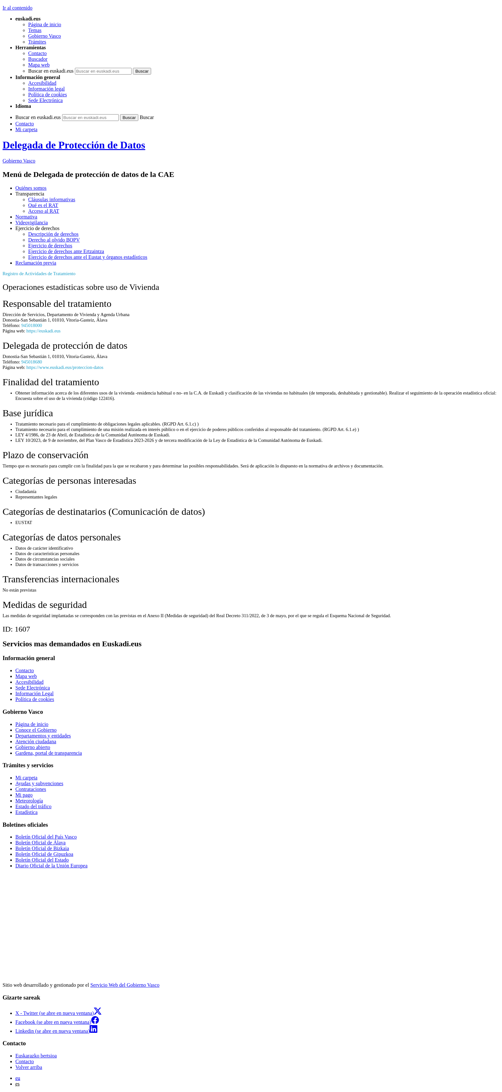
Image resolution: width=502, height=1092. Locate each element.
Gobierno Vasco (44, 36)
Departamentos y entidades (43, 735)
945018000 (31, 325)
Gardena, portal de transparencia (48, 753)
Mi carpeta (26, 129)
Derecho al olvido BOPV (54, 240)
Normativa (26, 216)
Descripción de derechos (53, 234)
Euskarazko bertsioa (36, 1055)
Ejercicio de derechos (50, 245)
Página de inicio (44, 24)
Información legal (46, 89)
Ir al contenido (17, 8)
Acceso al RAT (43, 211)
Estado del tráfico (33, 806)
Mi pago (24, 795)
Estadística (26, 812)
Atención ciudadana (35, 741)
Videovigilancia (31, 222)
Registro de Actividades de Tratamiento (39, 273)
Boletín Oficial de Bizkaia (42, 848)
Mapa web (39, 65)
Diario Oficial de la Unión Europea (51, 865)
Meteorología (29, 800)
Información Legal (34, 693)
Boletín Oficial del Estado (42, 860)
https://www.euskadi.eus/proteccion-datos (64, 367)
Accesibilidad (42, 83)
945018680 (31, 361)
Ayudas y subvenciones (39, 783)
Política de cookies (47, 94)
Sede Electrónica (45, 100)
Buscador (37, 59)
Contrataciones (30, 789)
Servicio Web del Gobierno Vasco (124, 985)
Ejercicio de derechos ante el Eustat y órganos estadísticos (87, 257)
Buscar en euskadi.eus (51, 71)
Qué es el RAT (43, 205)
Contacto (37, 53)
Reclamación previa (35, 263)
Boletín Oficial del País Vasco (46, 837)
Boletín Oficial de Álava (40, 842)
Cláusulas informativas (51, 199)
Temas (35, 30)
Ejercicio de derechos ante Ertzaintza (66, 251)
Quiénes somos (30, 188)
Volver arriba (28, 1067)
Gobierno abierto (32, 747)
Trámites (37, 41)
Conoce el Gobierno (36, 730)
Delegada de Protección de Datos (74, 145)
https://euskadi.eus (43, 330)
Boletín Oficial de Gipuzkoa (44, 854)
